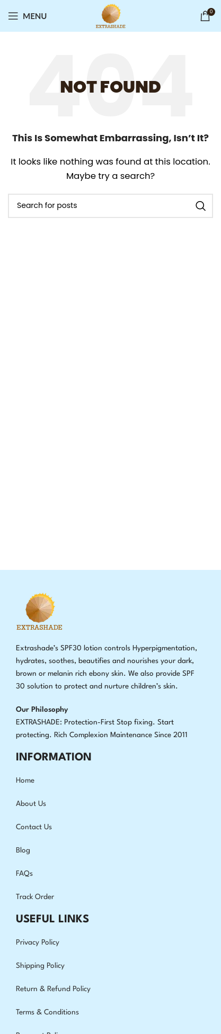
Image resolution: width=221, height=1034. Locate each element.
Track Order (35, 897)
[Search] (110, 206)
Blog (23, 850)
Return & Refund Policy (53, 989)
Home (25, 780)
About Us (31, 804)
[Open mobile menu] (27, 15)
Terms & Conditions (47, 1012)
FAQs (24, 873)
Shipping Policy (40, 965)
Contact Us (34, 827)
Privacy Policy (37, 942)
